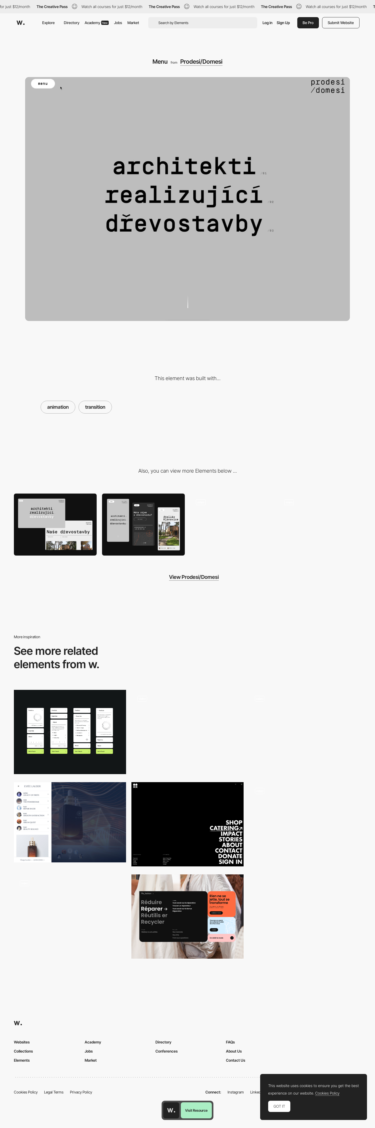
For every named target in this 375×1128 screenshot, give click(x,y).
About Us (234, 1051)
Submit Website (341, 22)
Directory (71, 22)
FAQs (230, 1042)
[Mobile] (143, 525)
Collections (23, 1051)
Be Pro (308, 22)
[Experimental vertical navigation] (70, 732)
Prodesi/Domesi (201, 61)
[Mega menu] (187, 916)
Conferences (166, 1051)
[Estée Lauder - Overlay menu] (70, 822)
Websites (22, 1042)
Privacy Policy (81, 1092)
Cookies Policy (26, 1092)
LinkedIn (257, 1092)
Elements (22, 1060)
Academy (97, 22)
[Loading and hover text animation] (231, 525)
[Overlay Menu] (187, 824)
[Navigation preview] (305, 730)
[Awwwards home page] (171, 1110)
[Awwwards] (21, 23)
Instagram (236, 1092)
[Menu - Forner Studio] (187, 732)
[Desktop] (55, 525)
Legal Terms (54, 1092)
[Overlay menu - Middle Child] (70, 914)
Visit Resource (196, 1110)
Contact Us (235, 1060)
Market (133, 22)
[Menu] (305, 824)
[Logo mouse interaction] (319, 525)
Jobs (118, 22)
